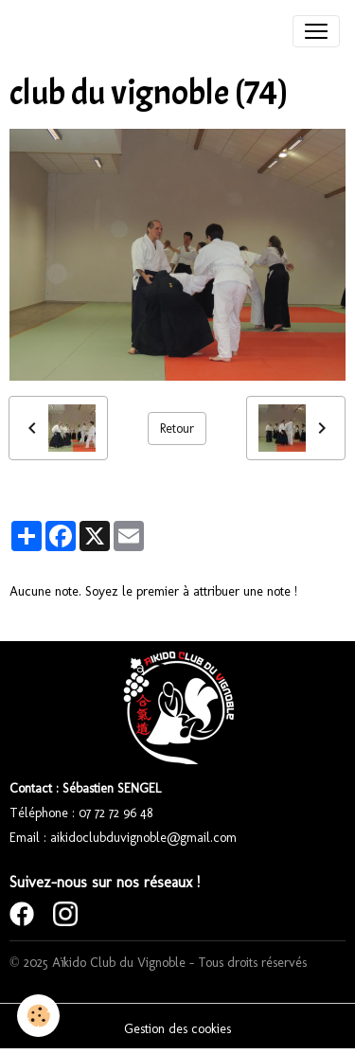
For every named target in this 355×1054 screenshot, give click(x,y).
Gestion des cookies (177, 1029)
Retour (177, 428)
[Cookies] (38, 1015)
